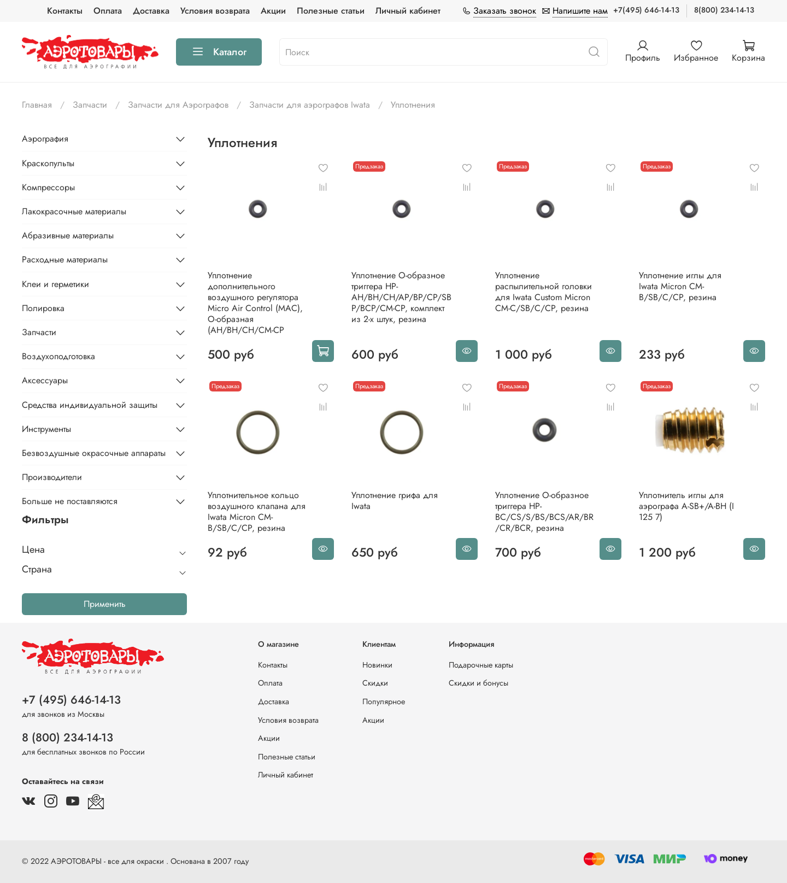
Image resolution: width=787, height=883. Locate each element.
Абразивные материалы (68, 235)
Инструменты (46, 429)
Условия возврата (215, 10)
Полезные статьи (331, 10)
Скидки (375, 682)
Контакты (65, 10)
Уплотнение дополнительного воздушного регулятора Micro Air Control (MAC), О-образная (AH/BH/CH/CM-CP (255, 302)
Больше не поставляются (70, 501)
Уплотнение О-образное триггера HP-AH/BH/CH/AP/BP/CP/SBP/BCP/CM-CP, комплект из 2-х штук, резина (401, 297)
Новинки (377, 664)
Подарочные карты (481, 664)
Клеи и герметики (55, 284)
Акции (273, 10)
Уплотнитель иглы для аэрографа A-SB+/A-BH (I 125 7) (686, 506)
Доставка (151, 10)
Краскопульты (48, 163)
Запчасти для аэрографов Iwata (309, 104)
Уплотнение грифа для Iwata (394, 500)
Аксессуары (45, 380)
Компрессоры (48, 187)
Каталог (218, 52)
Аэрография (45, 138)
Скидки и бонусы (478, 682)
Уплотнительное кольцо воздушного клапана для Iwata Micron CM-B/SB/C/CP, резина (257, 511)
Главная (37, 104)
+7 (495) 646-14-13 (71, 700)
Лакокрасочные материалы (74, 211)
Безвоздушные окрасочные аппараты (94, 453)
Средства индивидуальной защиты (89, 405)
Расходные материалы (65, 259)
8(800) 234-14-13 (724, 9)
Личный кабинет (408, 10)
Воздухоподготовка (58, 356)
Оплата (107, 10)
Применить (105, 604)
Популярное (383, 701)
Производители (52, 477)
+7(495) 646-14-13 (646, 9)
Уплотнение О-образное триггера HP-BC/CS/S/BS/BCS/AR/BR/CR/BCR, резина (544, 511)
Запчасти (90, 104)
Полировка (43, 308)
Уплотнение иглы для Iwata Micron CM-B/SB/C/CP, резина (680, 286)
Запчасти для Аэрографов (178, 104)
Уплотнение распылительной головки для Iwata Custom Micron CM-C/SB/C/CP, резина (543, 291)
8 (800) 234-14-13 (67, 737)
